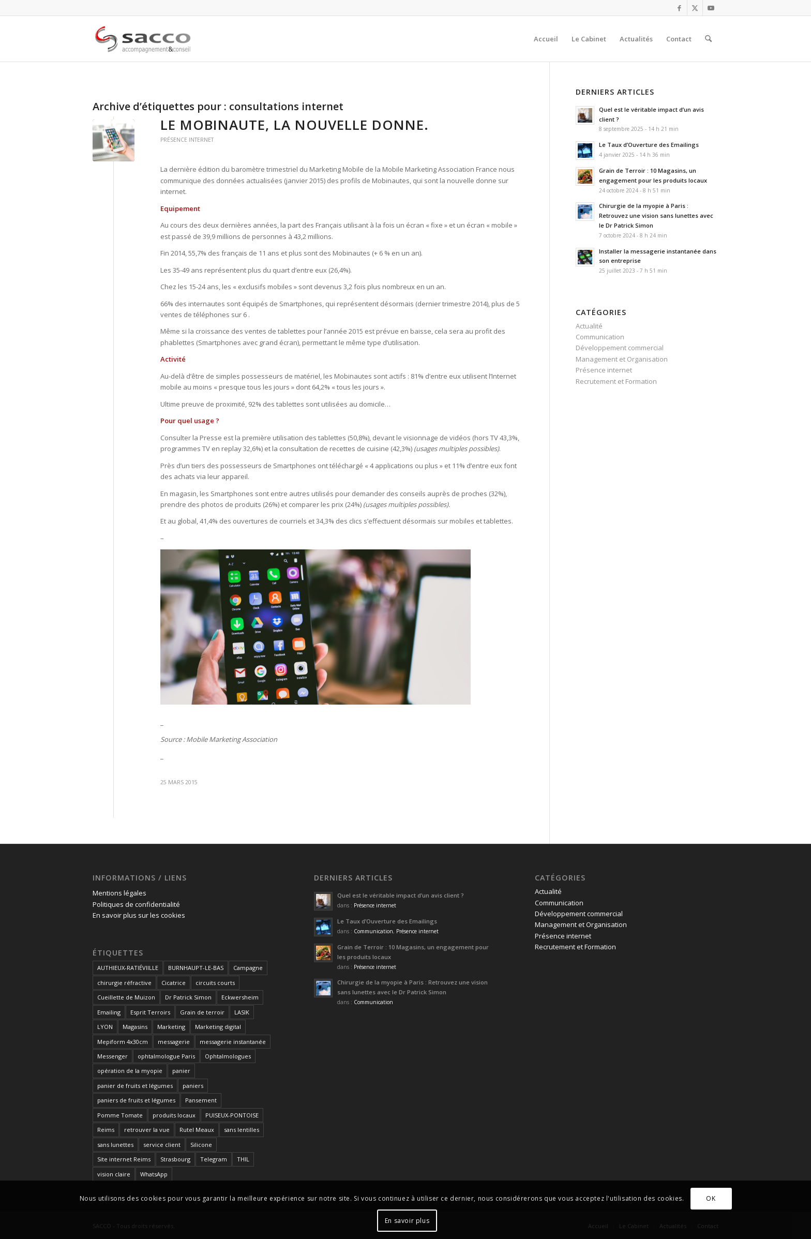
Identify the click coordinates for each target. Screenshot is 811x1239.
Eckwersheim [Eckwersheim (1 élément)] (240, 997)
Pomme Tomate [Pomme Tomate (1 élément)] (120, 1115)
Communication (600, 336)
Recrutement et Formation (616, 381)
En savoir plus (407, 1220)
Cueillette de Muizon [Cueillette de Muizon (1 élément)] (126, 997)
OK (710, 1198)
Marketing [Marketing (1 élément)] (171, 1027)
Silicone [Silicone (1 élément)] (201, 1144)
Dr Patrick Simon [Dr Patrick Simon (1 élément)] (188, 997)
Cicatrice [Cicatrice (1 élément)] (173, 983)
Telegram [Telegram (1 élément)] (213, 1159)
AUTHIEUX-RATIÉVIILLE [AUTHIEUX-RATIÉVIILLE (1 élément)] (127, 968)
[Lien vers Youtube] (710, 8)
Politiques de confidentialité (136, 904)
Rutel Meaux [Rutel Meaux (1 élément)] (196, 1129)
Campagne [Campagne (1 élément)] (248, 968)
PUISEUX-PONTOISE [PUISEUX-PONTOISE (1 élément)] (232, 1115)
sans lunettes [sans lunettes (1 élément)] (115, 1144)
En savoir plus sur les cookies (139, 915)
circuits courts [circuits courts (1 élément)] (215, 983)
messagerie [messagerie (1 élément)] (174, 1042)
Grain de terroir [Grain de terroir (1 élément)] (202, 1012)
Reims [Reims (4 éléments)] (105, 1129)
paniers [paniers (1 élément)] (193, 1085)
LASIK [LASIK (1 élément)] (241, 1012)
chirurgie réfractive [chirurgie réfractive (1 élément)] (124, 983)
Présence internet (187, 139)
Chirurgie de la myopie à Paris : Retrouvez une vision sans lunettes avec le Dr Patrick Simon (656, 215)
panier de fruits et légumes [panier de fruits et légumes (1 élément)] (135, 1085)
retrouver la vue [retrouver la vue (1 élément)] (147, 1129)
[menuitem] (546, 39)
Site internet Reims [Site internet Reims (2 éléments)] (124, 1159)
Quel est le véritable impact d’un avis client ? (400, 895)
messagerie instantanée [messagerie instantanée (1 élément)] (233, 1042)
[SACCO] (142, 39)
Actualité (589, 326)
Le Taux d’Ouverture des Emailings (649, 144)
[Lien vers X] (694, 8)
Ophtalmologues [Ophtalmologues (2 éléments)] (228, 1056)
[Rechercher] (708, 39)
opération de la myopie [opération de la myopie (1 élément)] (129, 1070)
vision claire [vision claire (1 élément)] (113, 1174)
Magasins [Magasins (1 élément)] (135, 1027)
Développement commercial (620, 347)
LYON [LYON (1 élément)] (105, 1027)
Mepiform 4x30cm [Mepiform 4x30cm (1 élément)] (122, 1042)
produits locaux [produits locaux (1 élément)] (174, 1115)
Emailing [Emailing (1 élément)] (109, 1012)
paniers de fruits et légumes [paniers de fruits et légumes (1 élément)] (136, 1100)
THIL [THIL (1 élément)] (243, 1159)
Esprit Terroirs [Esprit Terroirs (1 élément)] (150, 1012)
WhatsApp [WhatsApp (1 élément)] (154, 1174)
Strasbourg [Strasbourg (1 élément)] (175, 1159)
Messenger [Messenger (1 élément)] (112, 1056)
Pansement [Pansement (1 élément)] (201, 1100)
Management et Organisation (622, 359)
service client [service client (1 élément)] (162, 1144)
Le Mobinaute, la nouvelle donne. (294, 124)
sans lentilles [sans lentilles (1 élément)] (241, 1129)
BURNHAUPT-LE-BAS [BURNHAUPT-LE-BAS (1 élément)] (195, 968)
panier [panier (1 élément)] (181, 1070)
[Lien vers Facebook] (679, 8)
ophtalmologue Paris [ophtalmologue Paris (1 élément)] (166, 1056)
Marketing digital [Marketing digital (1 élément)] (218, 1027)
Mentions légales (119, 893)
